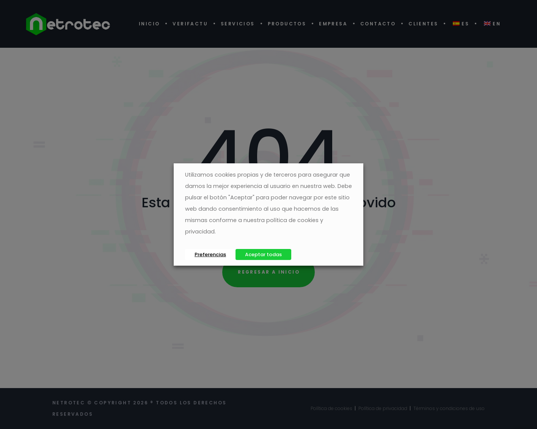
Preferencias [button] (210, 254)
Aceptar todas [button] (263, 254)
